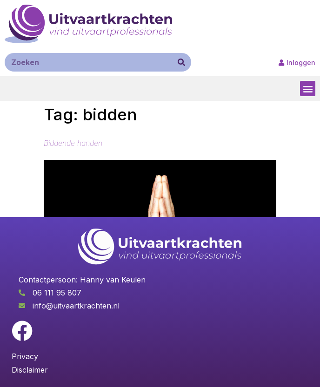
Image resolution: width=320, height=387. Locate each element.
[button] (307, 88)
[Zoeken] (181, 62)
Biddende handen (73, 143)
